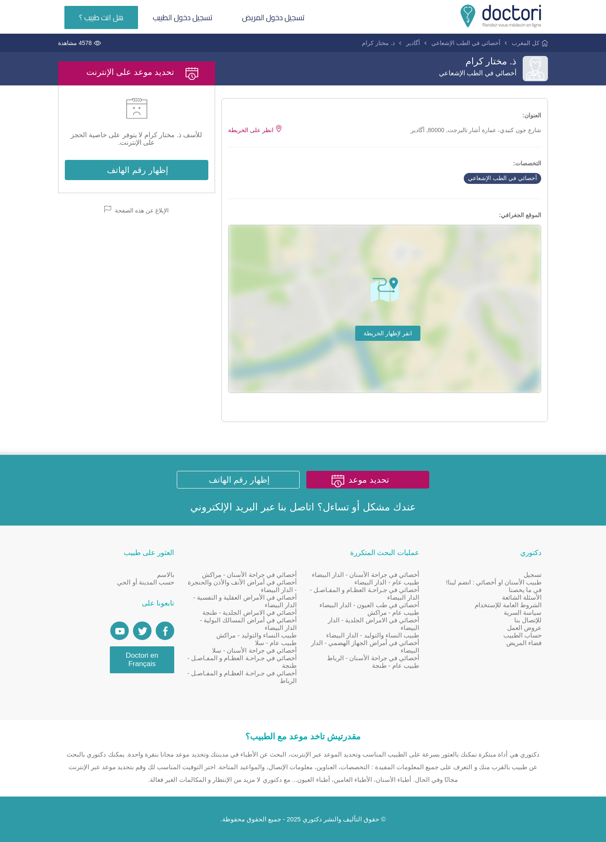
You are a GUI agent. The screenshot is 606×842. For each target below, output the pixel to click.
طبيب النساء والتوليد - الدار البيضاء (372, 635)
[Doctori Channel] (119, 631)
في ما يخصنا (525, 589)
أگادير (413, 43)
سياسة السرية (523, 612)
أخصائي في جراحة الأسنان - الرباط (373, 657)
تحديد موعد (368, 479)
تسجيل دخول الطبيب (183, 17)
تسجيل (533, 574)
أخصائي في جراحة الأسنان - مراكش (249, 574)
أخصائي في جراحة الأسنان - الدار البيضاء (365, 574)
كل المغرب (526, 43)
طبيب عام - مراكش (393, 612)
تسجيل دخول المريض (273, 17)
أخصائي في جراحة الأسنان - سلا (254, 650)
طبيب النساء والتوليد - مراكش (256, 635)
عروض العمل (524, 627)
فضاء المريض (524, 642)
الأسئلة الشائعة (522, 597)
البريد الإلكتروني (224, 507)
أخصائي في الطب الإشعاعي (465, 43)
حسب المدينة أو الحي (145, 582)
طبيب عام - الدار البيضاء (386, 582)
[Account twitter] (142, 631)
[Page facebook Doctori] (165, 631)
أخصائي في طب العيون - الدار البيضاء (369, 604)
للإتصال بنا (528, 620)
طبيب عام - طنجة (396, 665)
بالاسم (165, 574)
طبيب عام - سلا (276, 642)
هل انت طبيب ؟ (101, 17)
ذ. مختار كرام (378, 43)
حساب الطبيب (522, 635)
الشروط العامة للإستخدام (508, 604)
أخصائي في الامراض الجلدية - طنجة (249, 612)
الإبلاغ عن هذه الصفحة (136, 210)
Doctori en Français (142, 659)
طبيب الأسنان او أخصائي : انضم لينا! (494, 582)
